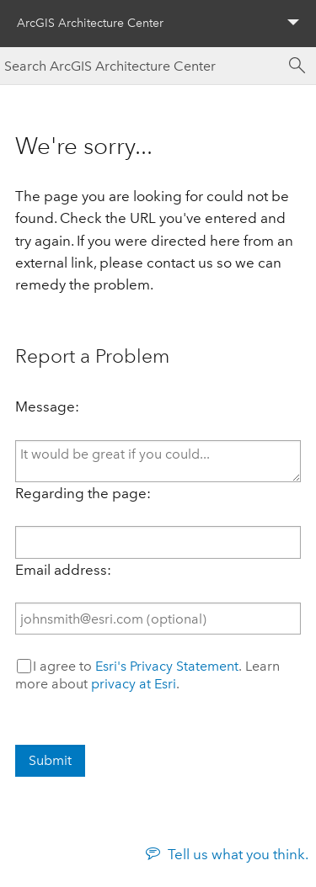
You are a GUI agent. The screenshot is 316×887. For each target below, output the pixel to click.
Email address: (63, 569)
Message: (47, 406)
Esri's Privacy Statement (166, 666)
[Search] (297, 65)
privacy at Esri (133, 684)
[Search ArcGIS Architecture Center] (141, 66)
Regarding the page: (83, 493)
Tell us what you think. (238, 854)
